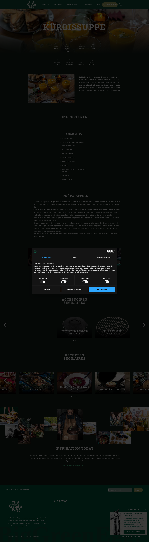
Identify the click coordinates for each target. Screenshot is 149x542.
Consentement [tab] (46, 257)
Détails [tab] (74, 257)
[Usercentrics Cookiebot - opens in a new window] (107, 251)
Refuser (47, 289)
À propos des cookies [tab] (103, 257)
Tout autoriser (102, 289)
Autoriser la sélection (74, 289)
